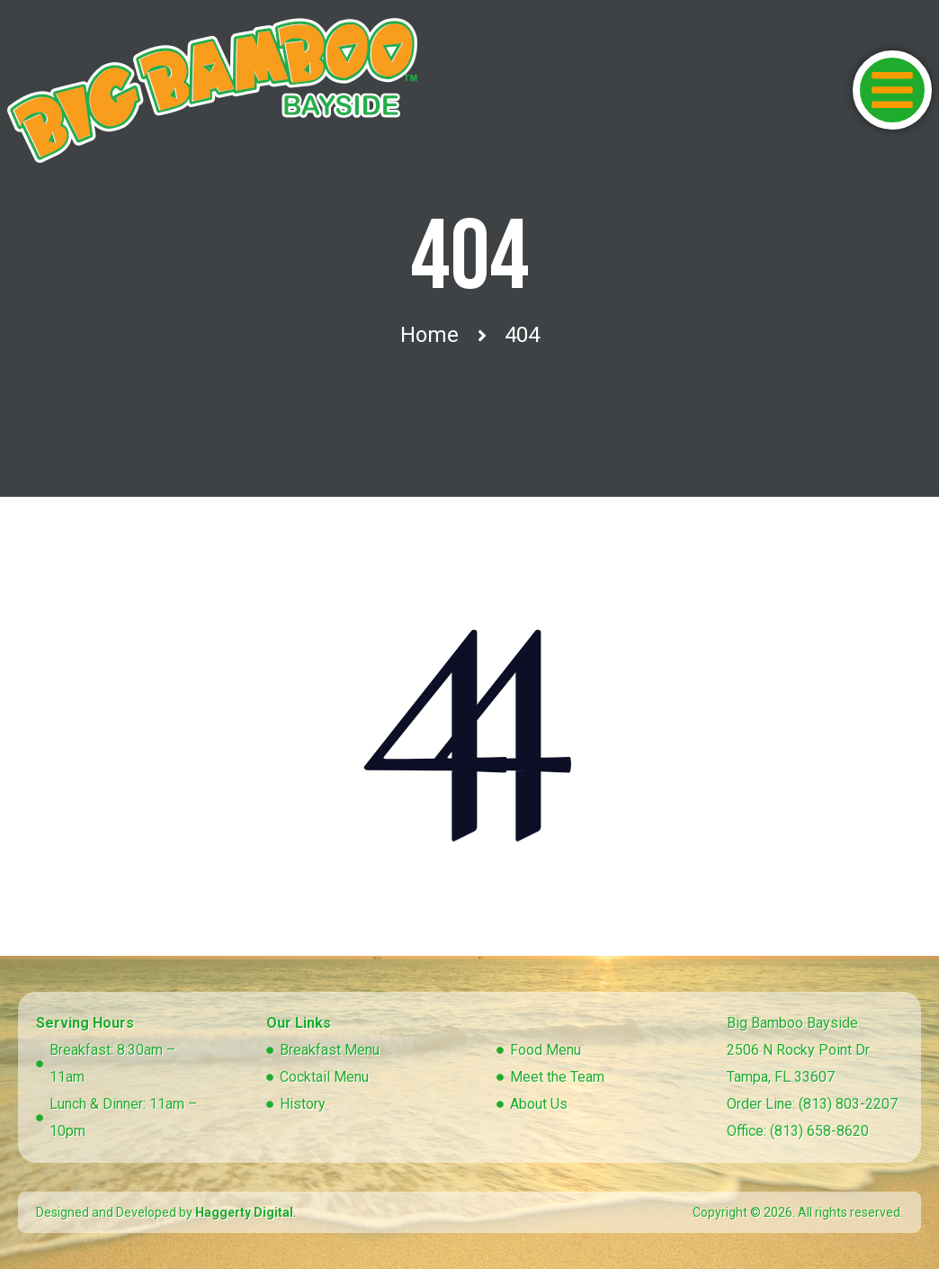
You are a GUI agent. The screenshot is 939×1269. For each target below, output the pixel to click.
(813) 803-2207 (848, 1103)
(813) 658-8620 (819, 1130)
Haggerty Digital (244, 1212)
